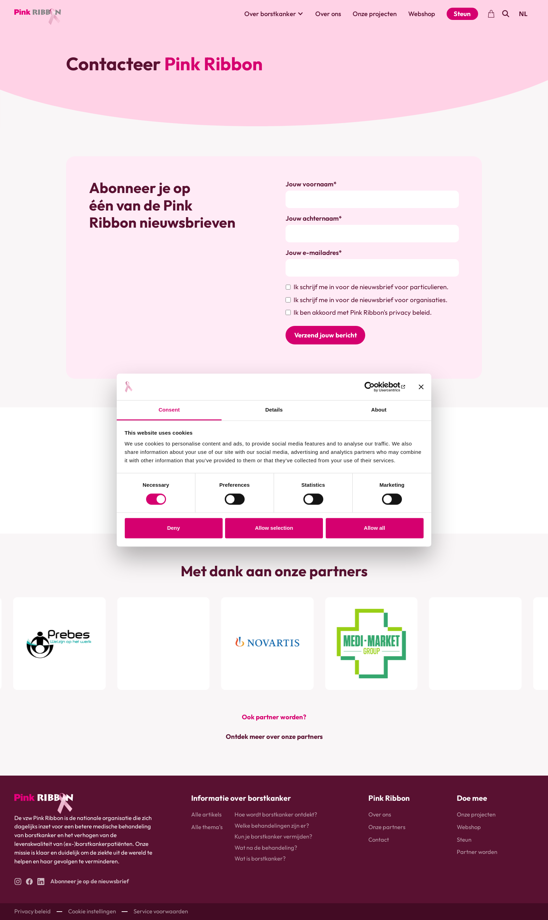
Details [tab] (274, 410)
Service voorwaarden (161, 911)
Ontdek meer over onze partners (274, 737)
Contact (378, 839)
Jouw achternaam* (314, 218)
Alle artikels (206, 814)
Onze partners (386, 827)
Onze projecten (375, 13)
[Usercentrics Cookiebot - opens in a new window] (374, 386)
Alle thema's (207, 827)
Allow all (374, 528)
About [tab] (379, 410)
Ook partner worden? (274, 717)
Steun (462, 13)
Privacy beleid (32, 911)
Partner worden (477, 852)
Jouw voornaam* (311, 184)
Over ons (328, 13)
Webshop (421, 13)
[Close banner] (421, 386)
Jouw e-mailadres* (314, 252)
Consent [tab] (169, 410)
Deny (173, 528)
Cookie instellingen (92, 911)
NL (523, 13)
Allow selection (274, 528)
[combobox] (523, 14)
